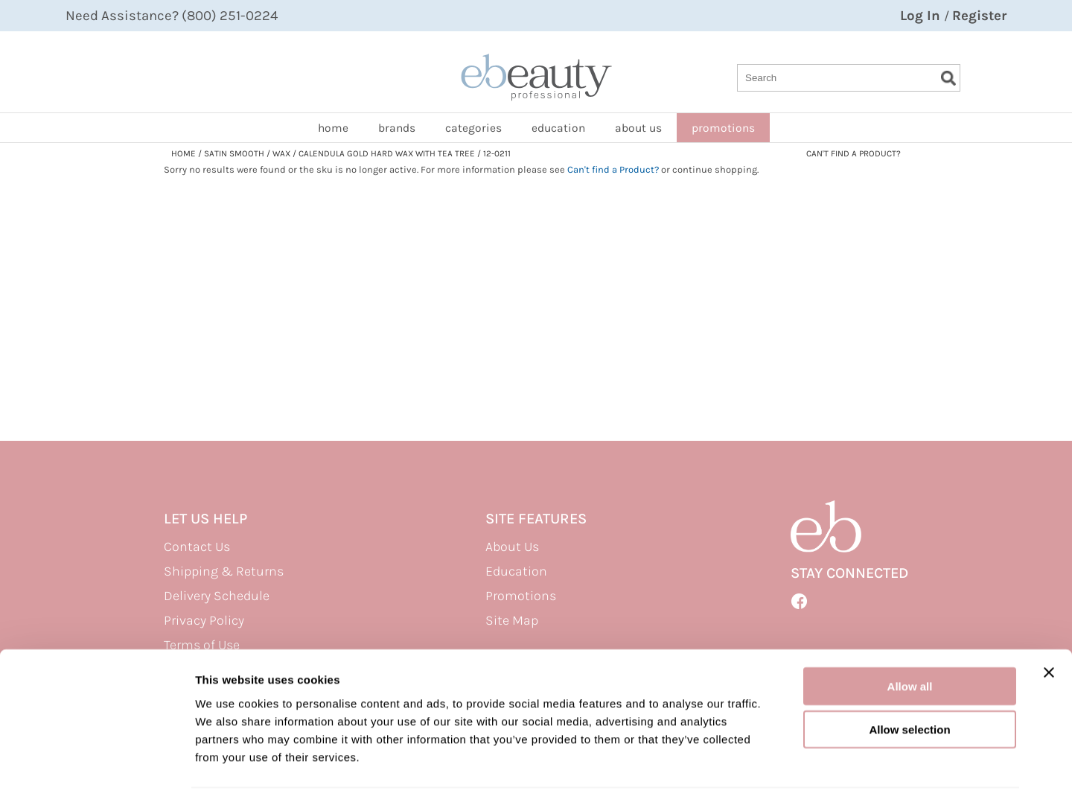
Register (979, 15)
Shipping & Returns (224, 571)
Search (948, 78)
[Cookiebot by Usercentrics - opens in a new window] (96, 764)
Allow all (910, 632)
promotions (723, 128)
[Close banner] (1049, 619)
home (333, 128)
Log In (922, 15)
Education (558, 128)
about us (638, 128)
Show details (781, 763)
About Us (512, 546)
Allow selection (909, 676)
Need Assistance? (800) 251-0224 (172, 15)
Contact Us (197, 546)
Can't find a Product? (853, 153)
